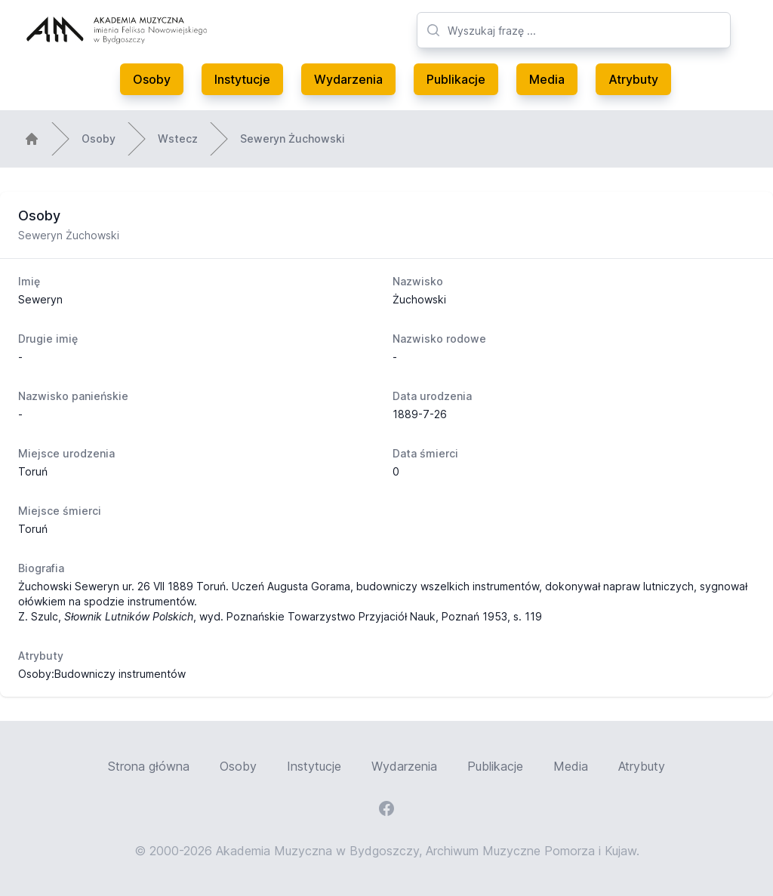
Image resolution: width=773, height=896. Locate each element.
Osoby (152, 79)
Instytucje (242, 79)
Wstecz (178, 138)
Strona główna (148, 766)
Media (547, 79)
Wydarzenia (348, 79)
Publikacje (456, 79)
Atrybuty (633, 79)
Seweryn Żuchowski (292, 138)
